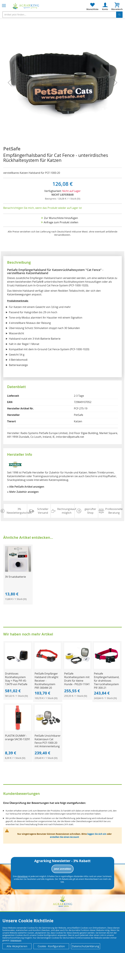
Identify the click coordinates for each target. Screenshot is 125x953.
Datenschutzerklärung (85, 946)
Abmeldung (22, 876)
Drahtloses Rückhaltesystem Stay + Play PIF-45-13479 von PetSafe (16, 679)
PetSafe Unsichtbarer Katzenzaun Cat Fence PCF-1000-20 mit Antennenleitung (48, 741)
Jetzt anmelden (62, 868)
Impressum (15, 940)
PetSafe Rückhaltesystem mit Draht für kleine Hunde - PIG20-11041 (77, 679)
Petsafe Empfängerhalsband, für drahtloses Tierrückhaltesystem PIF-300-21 (106, 680)
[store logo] (26, 6)
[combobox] (62, 14)
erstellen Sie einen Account (64, 837)
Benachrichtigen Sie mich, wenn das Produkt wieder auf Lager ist (42, 208)
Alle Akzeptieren (17, 946)
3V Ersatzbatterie (15, 576)
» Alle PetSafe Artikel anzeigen (25, 486)
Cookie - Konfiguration (51, 946)
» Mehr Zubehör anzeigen (23, 492)
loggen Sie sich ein (96, 834)
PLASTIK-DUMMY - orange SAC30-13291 (17, 737)
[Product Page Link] (18, 571)
